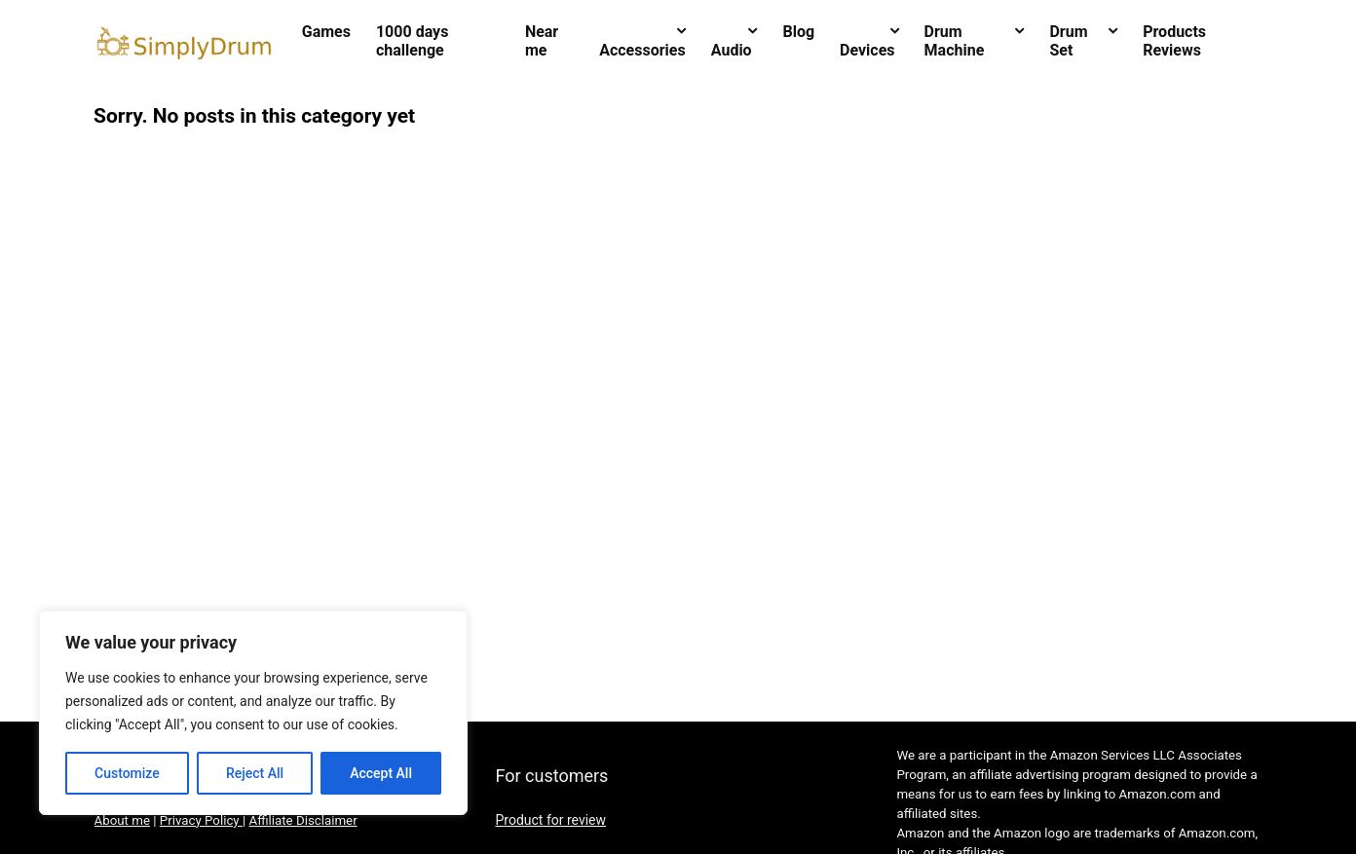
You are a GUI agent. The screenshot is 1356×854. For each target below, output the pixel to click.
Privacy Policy (201, 820)
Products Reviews (1174, 40)
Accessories (642, 50)
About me (122, 820)
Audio (731, 50)
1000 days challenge (412, 40)
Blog (798, 31)
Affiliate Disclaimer (303, 820)
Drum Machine (954, 40)
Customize (127, 773)
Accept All (381, 773)
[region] (253, 713)
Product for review (550, 820)
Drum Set (1068, 40)
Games (326, 31)
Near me (541, 40)
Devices (867, 50)
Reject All (254, 773)
